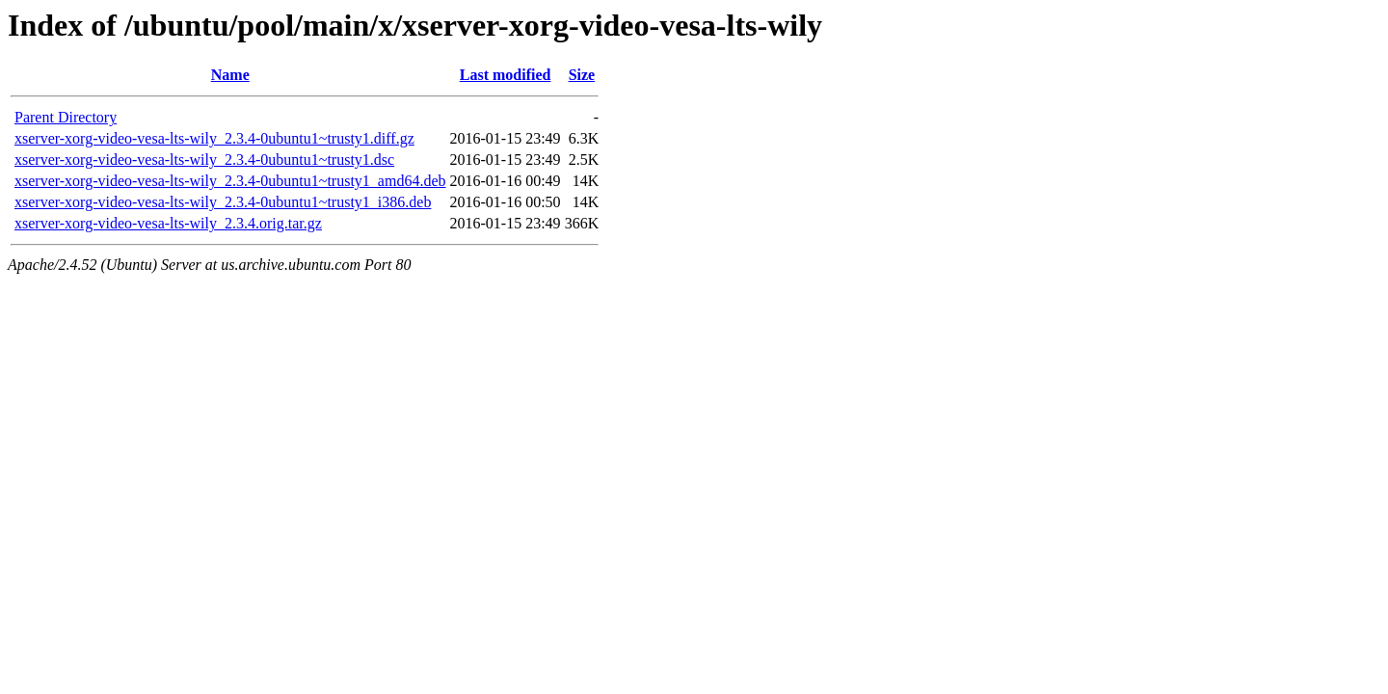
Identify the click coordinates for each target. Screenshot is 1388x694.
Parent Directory (65, 117)
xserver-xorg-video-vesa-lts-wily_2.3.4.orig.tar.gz (168, 223)
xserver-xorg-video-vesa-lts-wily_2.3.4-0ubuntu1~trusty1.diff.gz (214, 138)
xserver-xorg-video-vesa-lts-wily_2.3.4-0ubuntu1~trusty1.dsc (204, 159)
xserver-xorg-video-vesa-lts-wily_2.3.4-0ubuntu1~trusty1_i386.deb (222, 202)
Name (230, 75)
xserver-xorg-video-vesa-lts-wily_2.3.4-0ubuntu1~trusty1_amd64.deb (230, 181)
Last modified (505, 75)
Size (582, 75)
